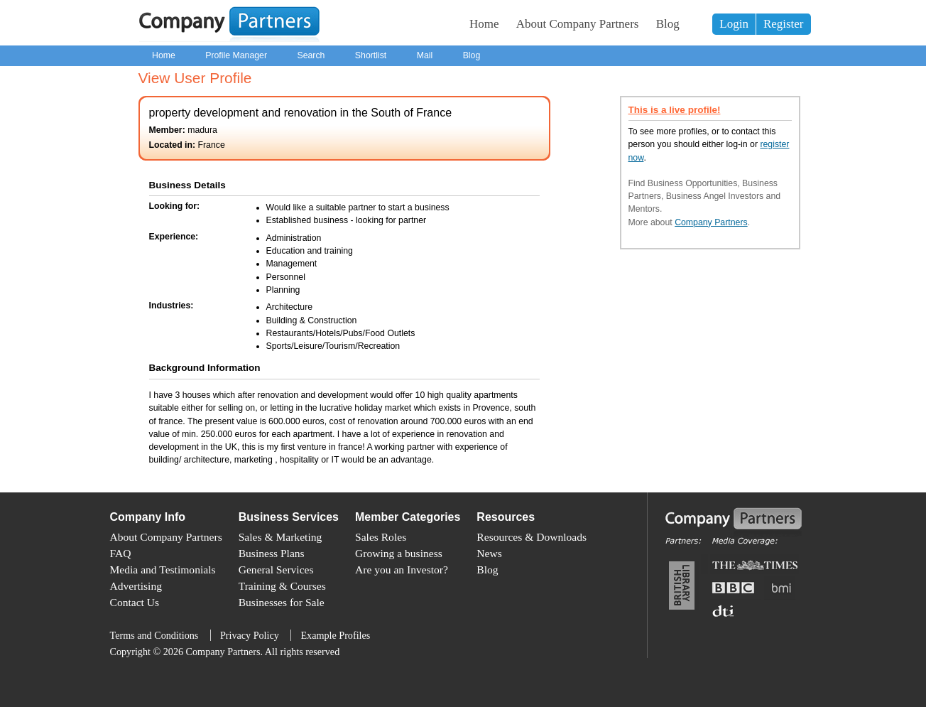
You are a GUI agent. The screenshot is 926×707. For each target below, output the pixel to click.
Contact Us (135, 602)
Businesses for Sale (282, 602)
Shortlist (370, 55)
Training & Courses (282, 586)
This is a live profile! (674, 109)
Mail (425, 55)
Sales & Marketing (280, 537)
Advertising (136, 586)
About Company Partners (577, 24)
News (488, 553)
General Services (276, 569)
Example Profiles (335, 635)
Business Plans (272, 553)
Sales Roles (380, 537)
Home (484, 24)
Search (311, 55)
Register (783, 24)
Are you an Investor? (401, 569)
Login (733, 24)
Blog (668, 24)
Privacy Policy (249, 635)
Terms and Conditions (154, 635)
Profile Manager (236, 55)
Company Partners (711, 222)
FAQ (120, 553)
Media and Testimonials (163, 569)
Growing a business (398, 553)
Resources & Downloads (531, 537)
